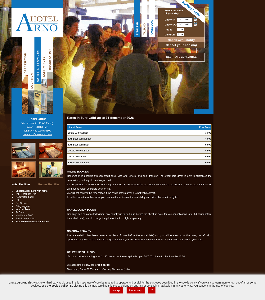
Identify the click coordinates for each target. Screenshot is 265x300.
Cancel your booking (181, 45)
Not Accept (135, 290)
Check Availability (181, 40)
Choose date (195, 19)
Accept (116, 290)
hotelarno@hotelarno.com (37, 134)
